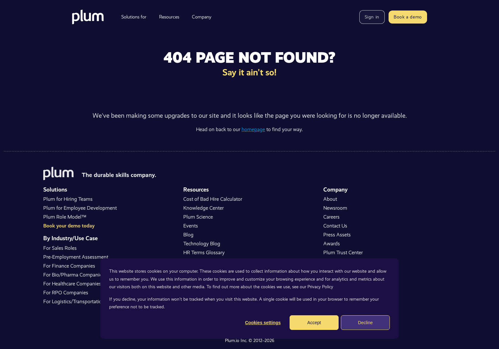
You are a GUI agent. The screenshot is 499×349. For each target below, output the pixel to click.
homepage (253, 129)
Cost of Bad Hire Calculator (212, 199)
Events (190, 226)
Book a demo (408, 16)
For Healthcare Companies (72, 284)
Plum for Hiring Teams (68, 199)
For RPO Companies (65, 293)
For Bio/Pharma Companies (73, 275)
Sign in (372, 16)
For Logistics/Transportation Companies (87, 301)
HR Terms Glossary (204, 252)
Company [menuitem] (201, 17)
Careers (331, 217)
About (330, 199)
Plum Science (198, 217)
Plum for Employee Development (80, 208)
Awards (331, 244)
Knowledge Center (203, 208)
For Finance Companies (69, 266)
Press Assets (337, 235)
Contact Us (335, 226)
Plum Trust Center (343, 252)
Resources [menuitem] (169, 17)
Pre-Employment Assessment (75, 257)
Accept (314, 322)
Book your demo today (69, 226)
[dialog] (249, 298)
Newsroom (335, 208)
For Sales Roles (60, 248)
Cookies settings (263, 322)
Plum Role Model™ (64, 217)
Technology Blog (201, 244)
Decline (365, 322)
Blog (188, 235)
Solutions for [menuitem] (133, 17)
